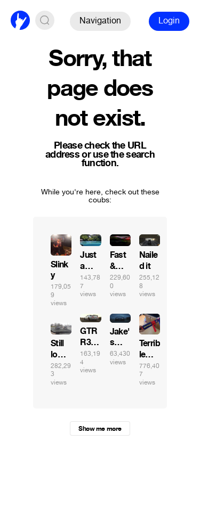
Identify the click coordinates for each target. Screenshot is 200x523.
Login (169, 20)
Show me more (99, 428)
